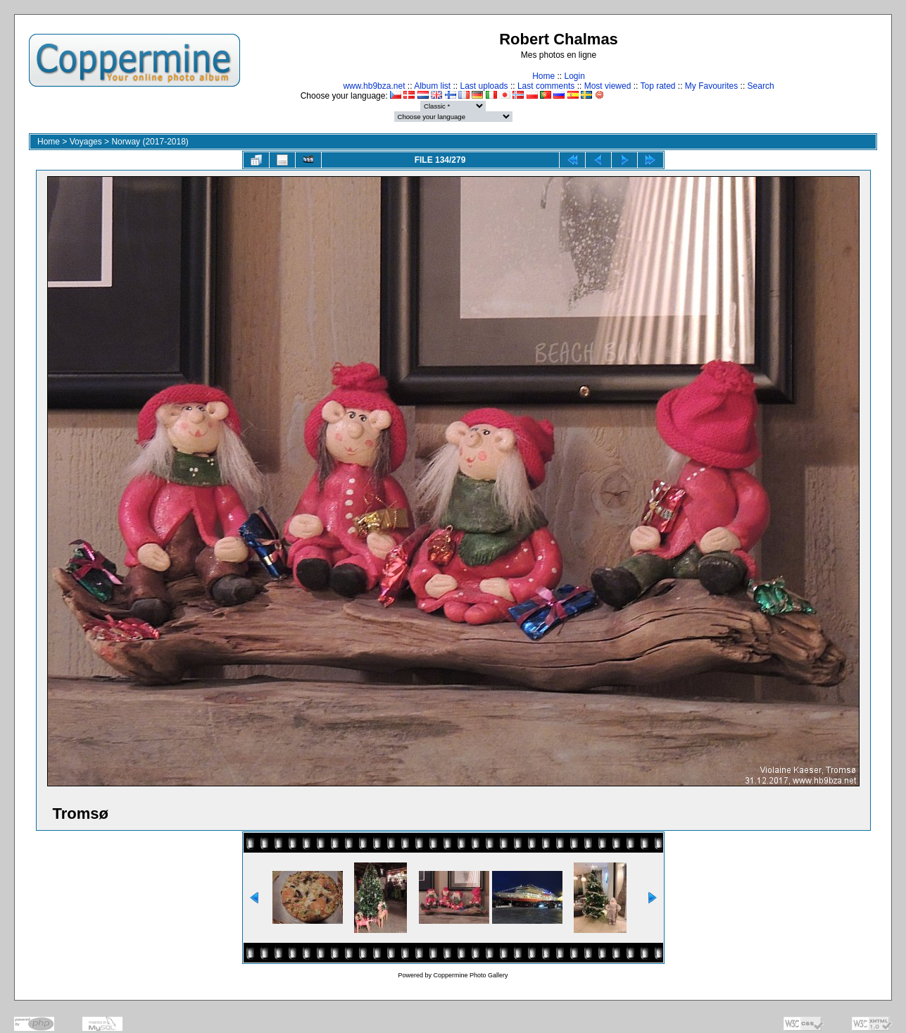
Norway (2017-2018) (149, 142)
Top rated (657, 86)
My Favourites (711, 86)
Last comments (545, 86)
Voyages (86, 142)
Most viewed (607, 86)
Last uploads (484, 86)
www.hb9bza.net (374, 86)
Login (574, 76)
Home (543, 76)
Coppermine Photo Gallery (470, 975)
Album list (432, 86)
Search (761, 86)
